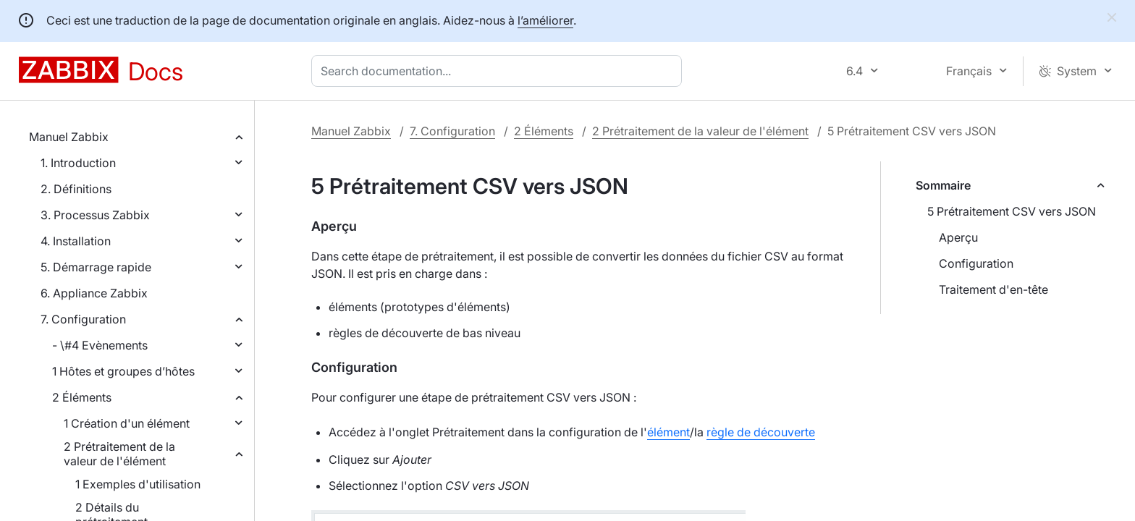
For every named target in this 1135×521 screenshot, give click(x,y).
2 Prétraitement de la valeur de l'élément (119, 453)
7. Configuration (83, 319)
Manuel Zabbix (69, 137)
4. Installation (76, 241)
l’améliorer (545, 20)
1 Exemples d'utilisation (138, 484)
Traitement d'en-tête (993, 289)
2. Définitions (76, 189)
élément (668, 432)
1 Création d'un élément (127, 423)
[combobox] (499, 71)
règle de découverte (760, 432)
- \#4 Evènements (100, 345)
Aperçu (958, 237)
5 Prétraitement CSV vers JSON (1011, 211)
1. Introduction (78, 163)
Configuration (976, 263)
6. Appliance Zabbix (94, 293)
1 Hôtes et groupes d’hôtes (123, 371)
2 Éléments (81, 397)
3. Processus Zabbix (95, 215)
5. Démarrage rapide (96, 267)
